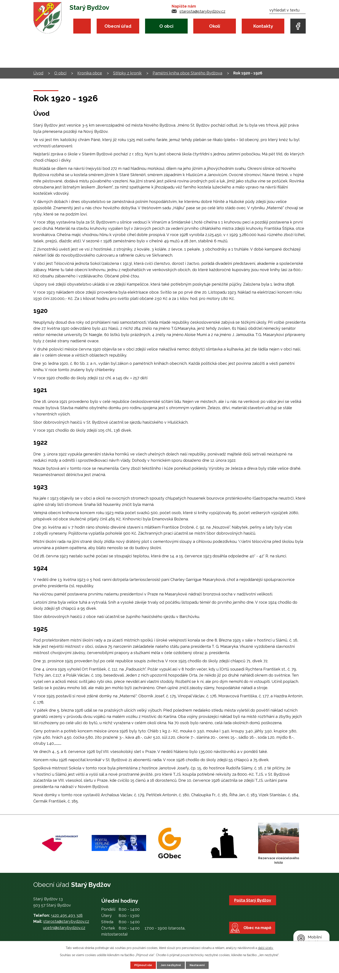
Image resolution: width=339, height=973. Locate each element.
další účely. (265, 947)
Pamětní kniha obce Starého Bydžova (187, 73)
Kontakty (263, 26)
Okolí (214, 26)
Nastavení (198, 965)
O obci (166, 26)
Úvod (82, 26)
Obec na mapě (259, 934)
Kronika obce (89, 73)
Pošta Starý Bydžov (253, 900)
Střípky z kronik (127, 73)
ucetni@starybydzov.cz (64, 927)
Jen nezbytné (171, 965)
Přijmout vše (142, 965)
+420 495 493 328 (67, 915)
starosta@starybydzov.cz (202, 11)
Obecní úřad (117, 26)
